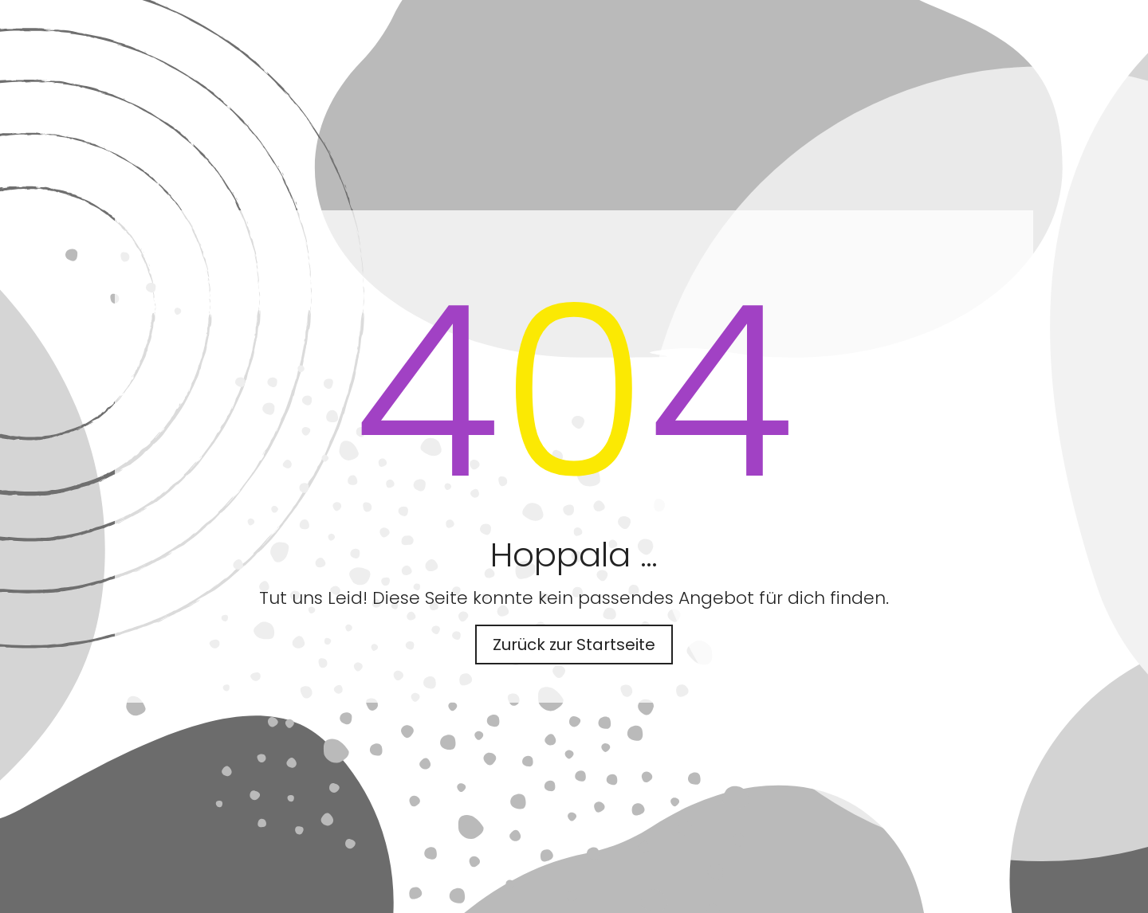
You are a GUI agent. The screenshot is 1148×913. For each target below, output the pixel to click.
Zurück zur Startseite (574, 644)
